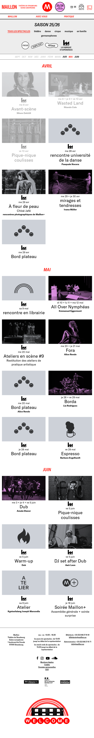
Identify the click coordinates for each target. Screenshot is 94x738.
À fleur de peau (24, 206)
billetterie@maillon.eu (77, 637)
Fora (70, 350)
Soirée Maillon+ (70, 607)
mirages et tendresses (70, 203)
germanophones (49, 35)
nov (30, 56)
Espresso (70, 453)
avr (65, 56)
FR (71, 6)
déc (36, 56)
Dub (24, 506)
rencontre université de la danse (70, 157)
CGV (47, 669)
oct (24, 56)
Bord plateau (24, 256)
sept (17, 56)
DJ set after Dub (70, 561)
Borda (70, 401)
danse (48, 31)
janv (43, 56)
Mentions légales (47, 662)
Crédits (47, 664)
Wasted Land (70, 103)
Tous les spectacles (19, 31)
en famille (81, 31)
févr (50, 56)
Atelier (23, 607)
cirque (58, 31)
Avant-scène (23, 109)
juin (77, 56)
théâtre (37, 31)
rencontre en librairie (24, 312)
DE (75, 6)
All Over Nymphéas (70, 306)
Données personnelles (47, 667)
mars (58, 56)
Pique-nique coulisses (24, 157)
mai (71, 56)
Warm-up (24, 561)
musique (69, 31)
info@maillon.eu (77, 644)
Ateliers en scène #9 (24, 356)
